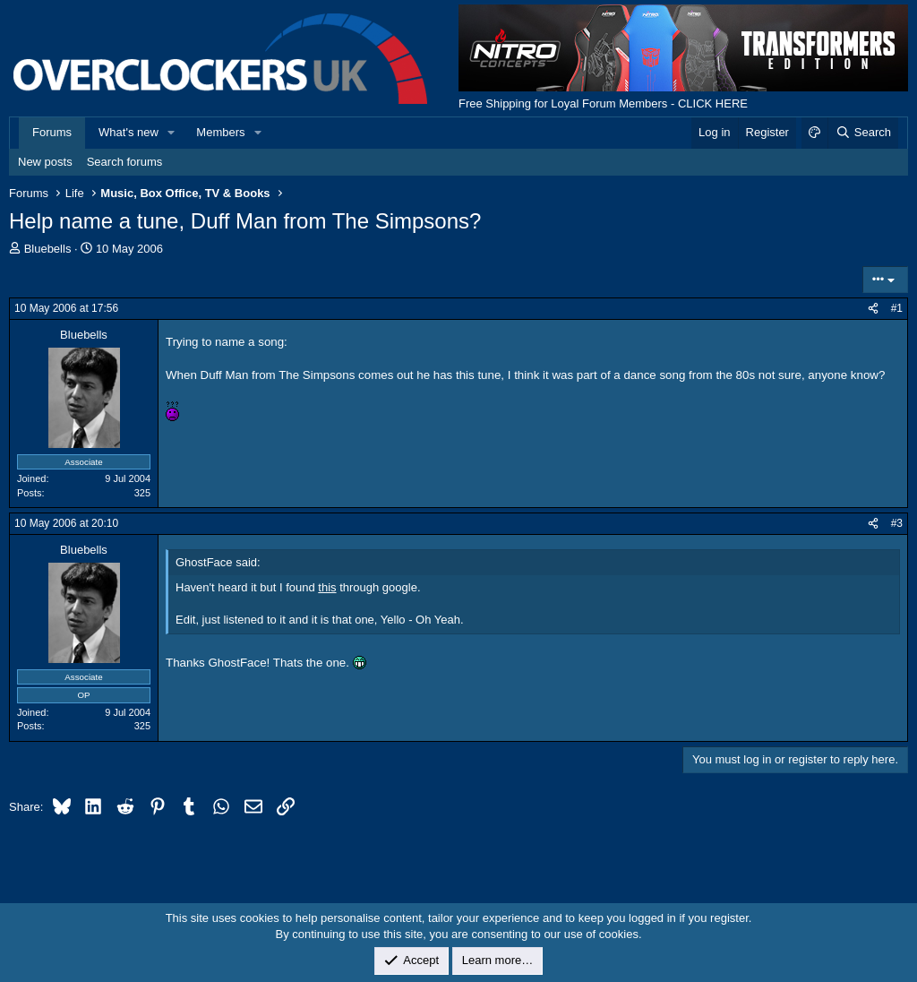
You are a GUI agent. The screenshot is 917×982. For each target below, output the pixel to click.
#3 (897, 523)
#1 (897, 308)
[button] (172, 132)
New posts (45, 161)
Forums (52, 132)
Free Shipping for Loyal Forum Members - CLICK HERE (603, 103)
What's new (129, 132)
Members (220, 132)
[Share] (873, 308)
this (327, 587)
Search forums (125, 161)
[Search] (862, 132)
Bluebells (48, 248)
